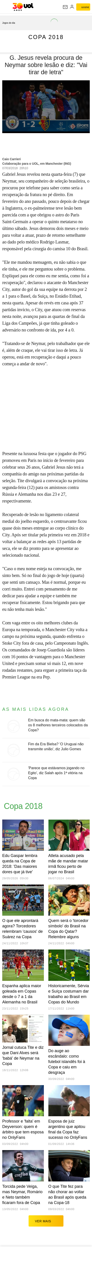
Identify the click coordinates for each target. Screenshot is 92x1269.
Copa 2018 (46, 37)
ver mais (46, 1221)
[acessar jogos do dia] (10, 23)
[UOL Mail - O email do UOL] (65, 7)
